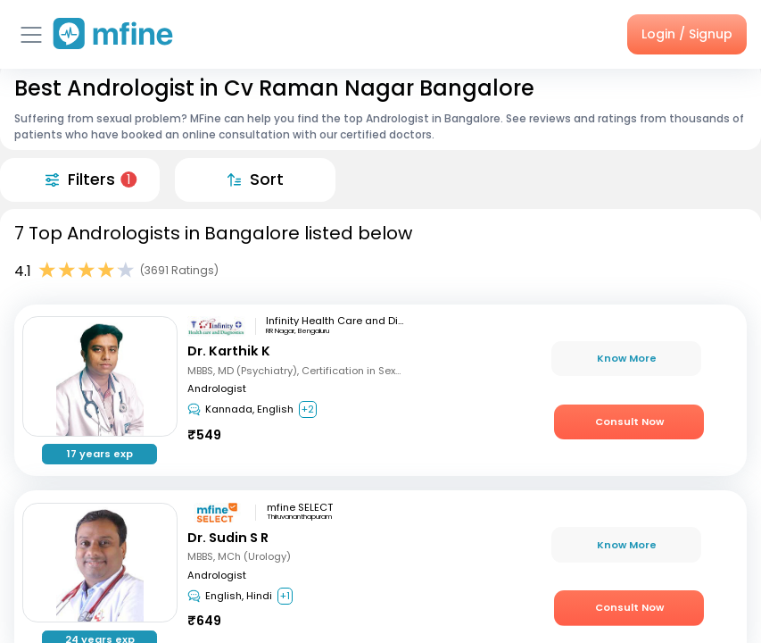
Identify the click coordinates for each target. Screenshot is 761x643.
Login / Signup (686, 34)
